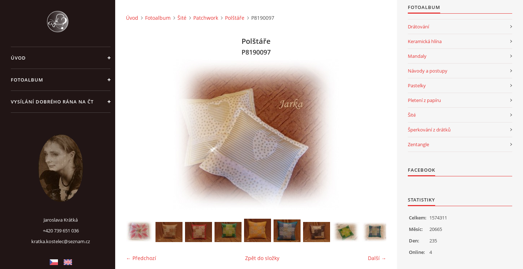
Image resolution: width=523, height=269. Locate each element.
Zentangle (418, 144)
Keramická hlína (425, 41)
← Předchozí (141, 258)
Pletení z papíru (424, 100)
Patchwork (205, 17)
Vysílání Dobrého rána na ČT (52, 101)
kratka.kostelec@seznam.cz (60, 241)
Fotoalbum (27, 79)
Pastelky (417, 85)
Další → (377, 258)
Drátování (418, 26)
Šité (181, 17)
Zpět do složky (262, 258)
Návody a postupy (427, 71)
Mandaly (417, 56)
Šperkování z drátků (429, 129)
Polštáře (234, 17)
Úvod (18, 58)
